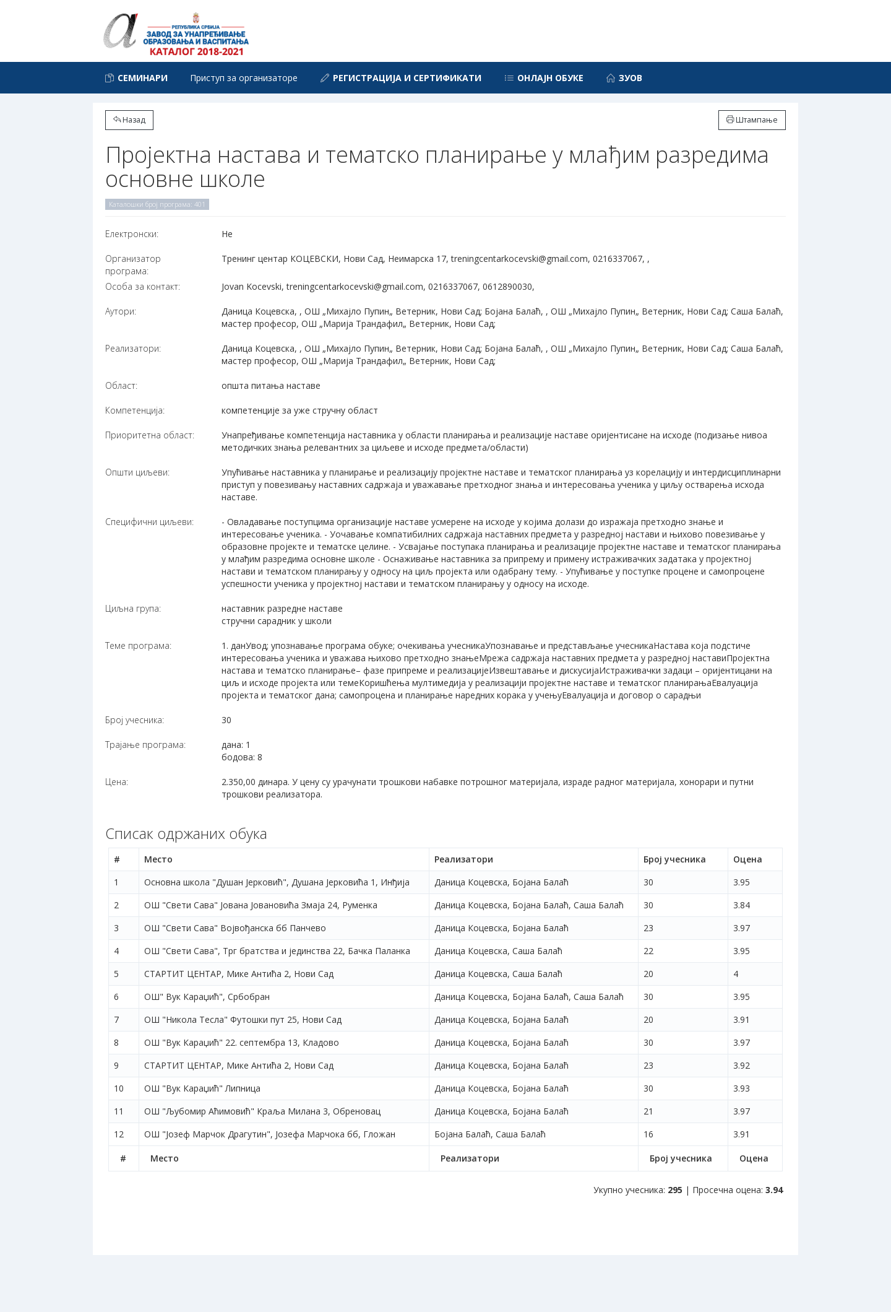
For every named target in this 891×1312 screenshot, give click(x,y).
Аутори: (120, 311)
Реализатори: (133, 348)
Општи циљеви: (137, 472)
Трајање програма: (145, 744)
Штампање (752, 120)
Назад (129, 120)
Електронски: (131, 234)
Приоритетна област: (149, 435)
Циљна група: (133, 608)
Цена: (116, 782)
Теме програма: (138, 645)
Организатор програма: (133, 265)
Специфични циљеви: (149, 522)
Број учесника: (134, 720)
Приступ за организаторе (244, 78)
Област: (121, 385)
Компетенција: (135, 410)
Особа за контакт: (142, 286)
